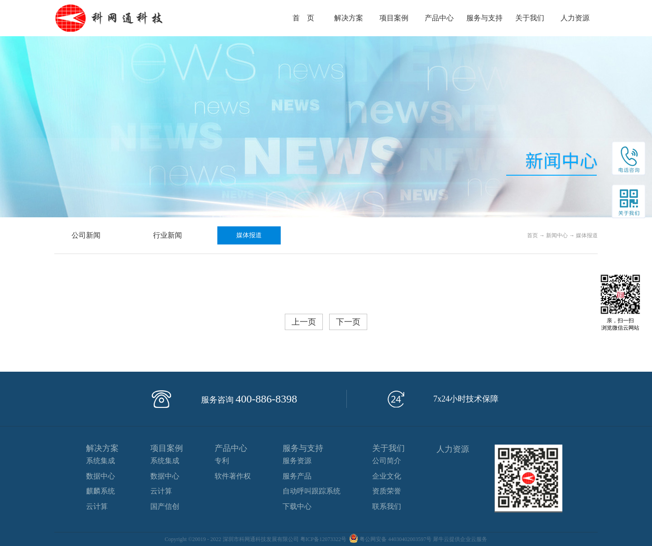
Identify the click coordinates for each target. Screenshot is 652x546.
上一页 (304, 321)
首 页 (303, 18)
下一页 (348, 321)
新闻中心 (557, 235)
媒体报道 (587, 235)
